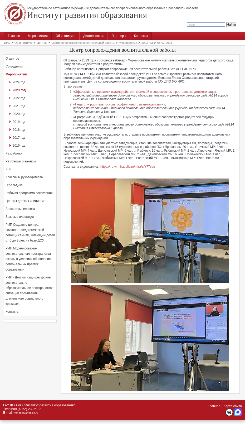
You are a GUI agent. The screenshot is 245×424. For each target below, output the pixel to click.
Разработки (14, 153)
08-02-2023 (164, 42)
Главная (14, 36)
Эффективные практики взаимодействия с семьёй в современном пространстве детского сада (145, 92)
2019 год (19, 122)
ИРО (7, 42)
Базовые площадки (20, 217)
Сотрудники (14, 66)
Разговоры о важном (21, 161)
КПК (9, 169)
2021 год (19, 106)
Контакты (141, 36)
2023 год (147, 42)
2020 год (19, 114)
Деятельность (93, 36)
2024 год (19, 82)
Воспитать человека (20, 209)
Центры (42, 42)
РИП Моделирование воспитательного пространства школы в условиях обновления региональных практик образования (28, 259)
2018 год (19, 130)
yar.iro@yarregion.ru (26, 412)
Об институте (65, 36)
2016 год (19, 145)
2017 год (19, 137)
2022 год (19, 98)
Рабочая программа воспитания (29, 193)
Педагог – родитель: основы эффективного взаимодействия (119, 104)
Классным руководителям (24, 177)
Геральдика (14, 185)
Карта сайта (233, 406)
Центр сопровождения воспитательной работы (83, 42)
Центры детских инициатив (25, 201)
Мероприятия (38, 36)
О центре (12, 58)
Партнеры (118, 36)
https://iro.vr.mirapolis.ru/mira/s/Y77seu (127, 166)
